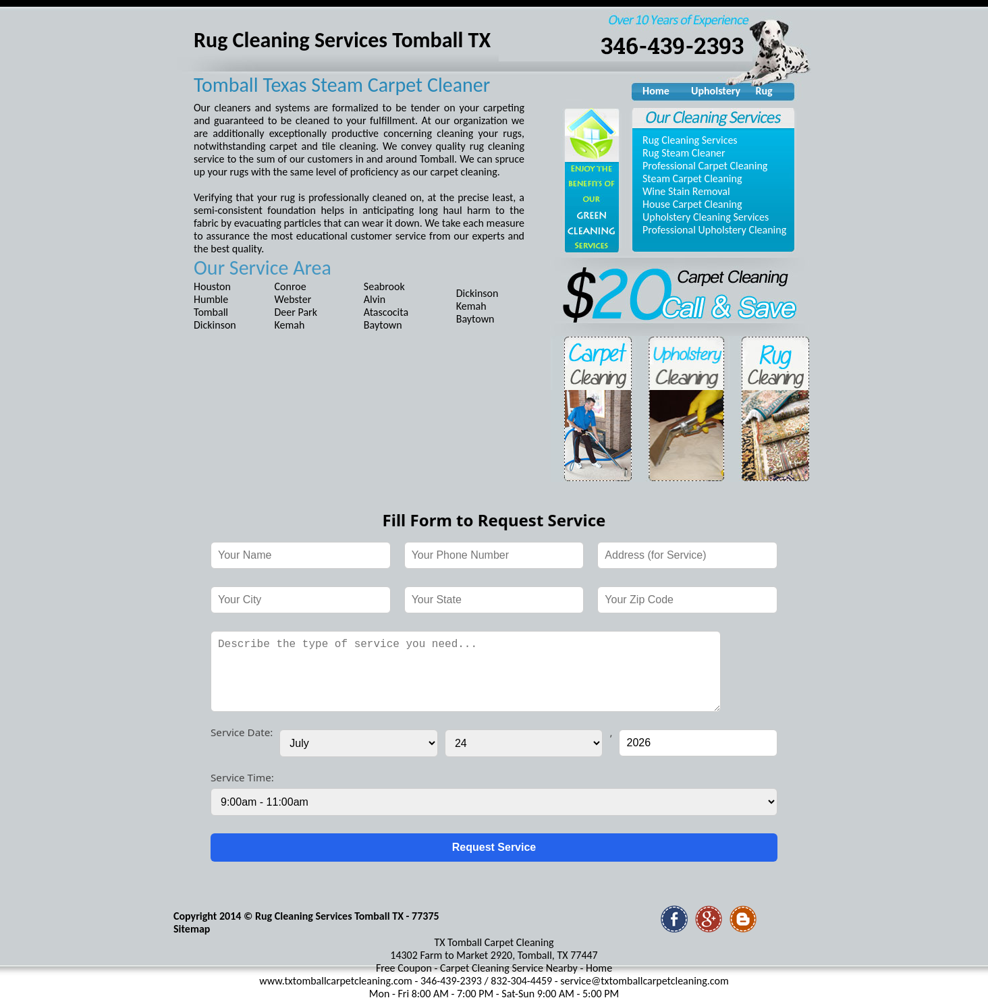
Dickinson (215, 324)
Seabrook (384, 286)
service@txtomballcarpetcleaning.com (644, 980)
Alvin (374, 299)
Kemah (290, 324)
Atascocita (386, 312)
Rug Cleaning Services (690, 140)
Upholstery (714, 90)
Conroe (290, 286)
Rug (763, 90)
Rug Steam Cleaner (683, 152)
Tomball (211, 312)
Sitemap (191, 928)
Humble (211, 299)
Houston (212, 286)
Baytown (383, 324)
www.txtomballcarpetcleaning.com (335, 980)
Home (655, 90)
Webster (293, 299)
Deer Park (296, 312)
